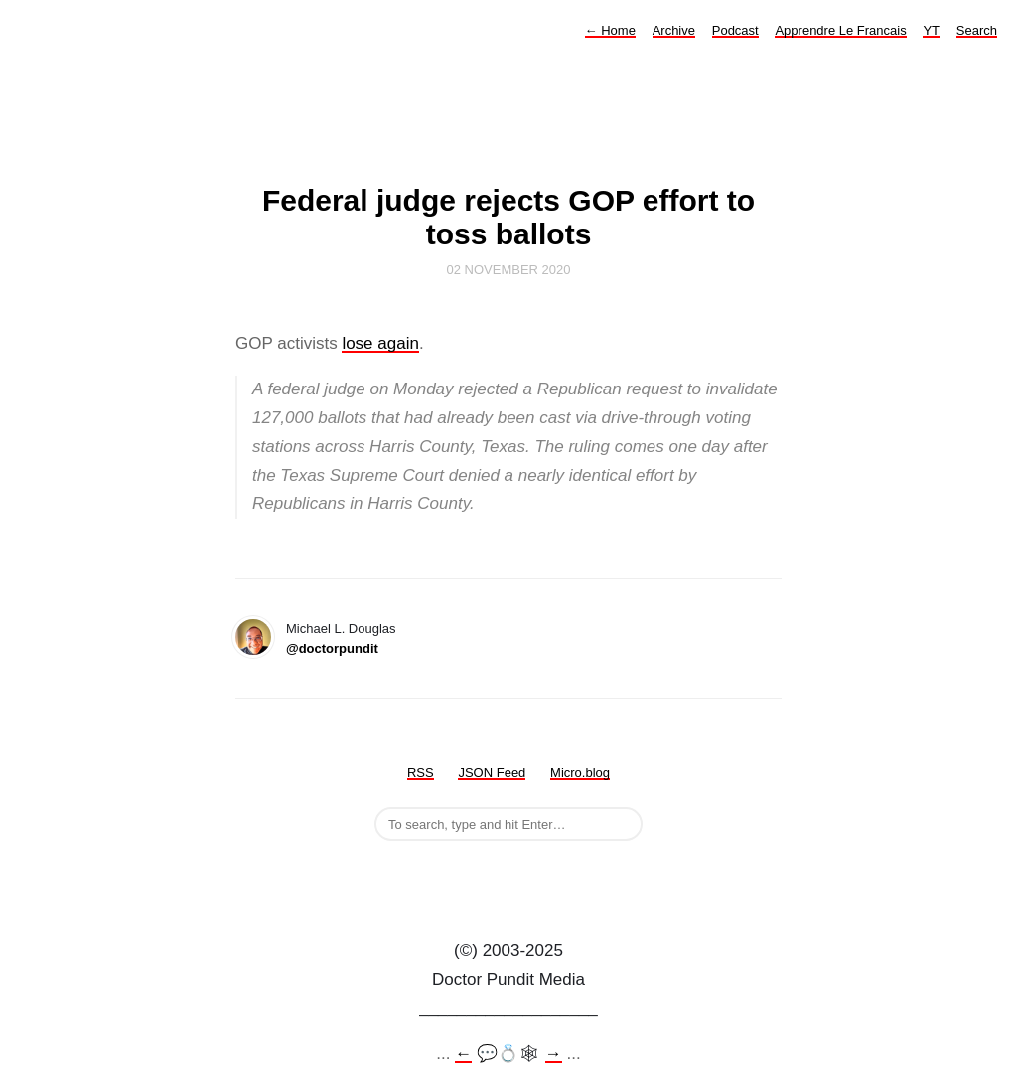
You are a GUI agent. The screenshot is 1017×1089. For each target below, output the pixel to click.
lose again (380, 343)
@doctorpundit (332, 648)
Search (976, 30)
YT (931, 30)
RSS (420, 772)
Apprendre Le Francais (840, 30)
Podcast (735, 30)
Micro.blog (580, 772)
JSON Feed (491, 772)
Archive (674, 30)
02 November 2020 (508, 269)
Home (610, 30)
